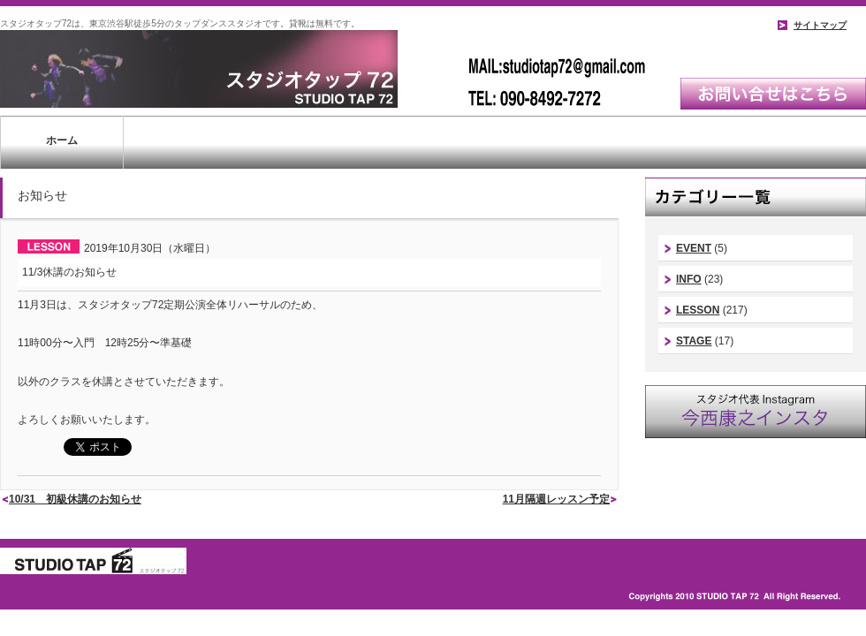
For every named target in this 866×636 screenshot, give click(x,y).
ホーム (62, 140)
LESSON (697, 310)
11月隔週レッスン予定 (556, 499)
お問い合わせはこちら (773, 94)
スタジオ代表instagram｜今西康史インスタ (755, 411)
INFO (689, 279)
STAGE (693, 341)
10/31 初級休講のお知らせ (75, 499)
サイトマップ (820, 25)
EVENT (693, 248)
